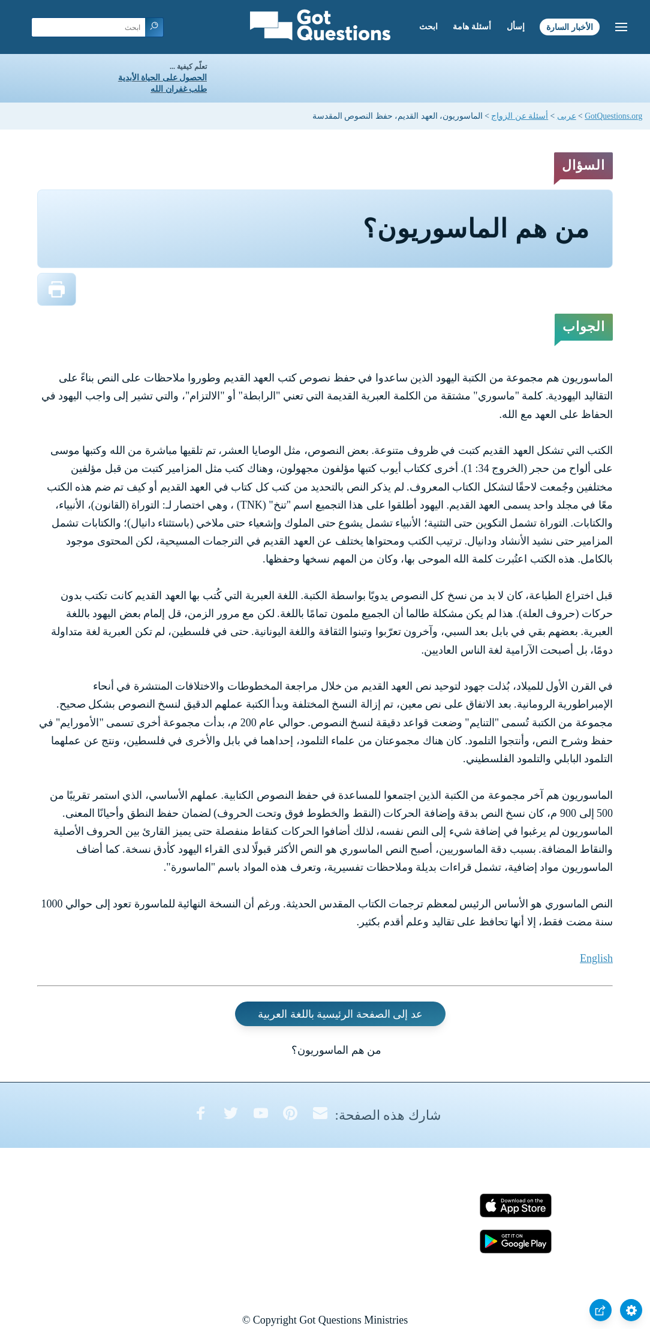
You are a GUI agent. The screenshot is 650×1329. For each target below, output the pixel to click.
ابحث (428, 26)
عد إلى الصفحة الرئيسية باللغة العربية (340, 1014)
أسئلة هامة (472, 26)
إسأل (516, 26)
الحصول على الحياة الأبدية (162, 77)
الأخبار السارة (569, 26)
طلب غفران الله (179, 89)
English (596, 958)
